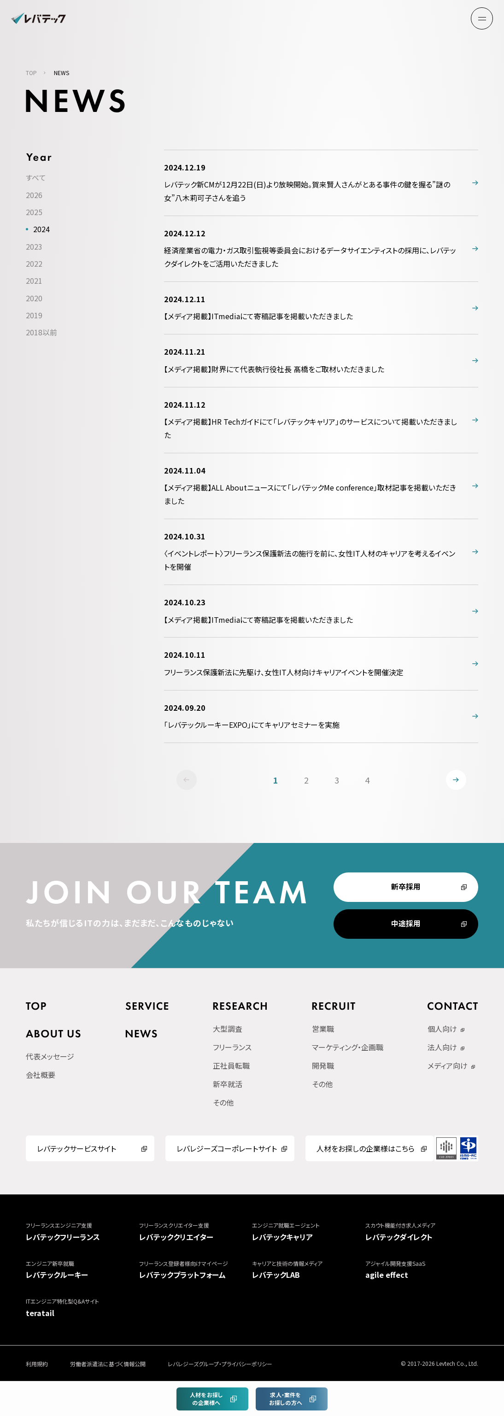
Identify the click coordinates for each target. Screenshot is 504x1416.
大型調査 (227, 1030)
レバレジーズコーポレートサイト (226, 1149)
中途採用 (406, 924)
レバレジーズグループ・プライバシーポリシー (220, 1365)
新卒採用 (406, 888)
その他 (223, 1103)
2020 (34, 298)
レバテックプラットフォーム (195, 1270)
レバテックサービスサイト (76, 1149)
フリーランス (232, 1048)
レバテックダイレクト (422, 1233)
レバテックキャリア (308, 1233)
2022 (34, 263)
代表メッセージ (50, 1057)
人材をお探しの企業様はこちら (365, 1149)
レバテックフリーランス (82, 1233)
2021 (34, 281)
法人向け (442, 1048)
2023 (34, 247)
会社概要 (40, 1075)
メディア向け (448, 1067)
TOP (31, 74)
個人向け (442, 1030)
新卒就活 (227, 1085)
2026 (34, 196)
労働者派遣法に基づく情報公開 (108, 1365)
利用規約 (37, 1365)
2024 (41, 230)
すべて (36, 179)
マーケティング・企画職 (347, 1048)
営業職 (323, 1030)
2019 (34, 315)
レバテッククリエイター (195, 1233)
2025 (34, 213)
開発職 (323, 1067)
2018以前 (41, 332)
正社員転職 (231, 1067)
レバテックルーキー (82, 1270)
